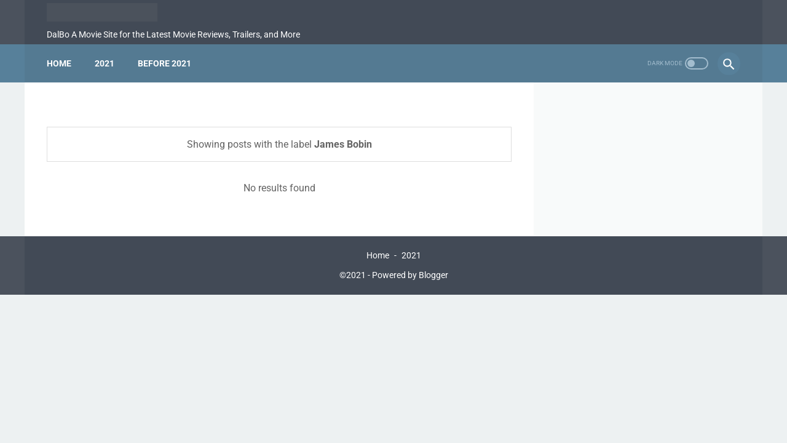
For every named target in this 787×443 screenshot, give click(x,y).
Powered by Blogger (410, 275)
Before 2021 (164, 63)
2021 (104, 63)
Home (59, 63)
